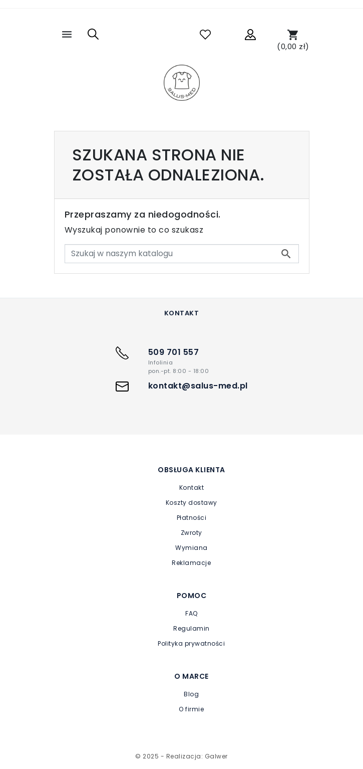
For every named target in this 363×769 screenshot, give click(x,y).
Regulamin (191, 628)
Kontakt (191, 487)
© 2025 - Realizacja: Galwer (181, 756)
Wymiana (191, 547)
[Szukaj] (182, 253)
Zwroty (191, 532)
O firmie (191, 709)
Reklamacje (191, 562)
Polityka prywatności (191, 643)
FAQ (191, 613)
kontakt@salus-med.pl (198, 386)
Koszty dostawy (191, 502)
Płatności (192, 517)
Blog (191, 694)
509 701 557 (173, 352)
